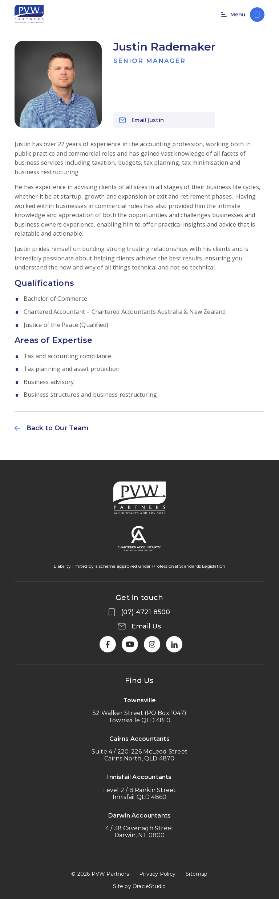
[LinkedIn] (174, 644)
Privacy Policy (157, 874)
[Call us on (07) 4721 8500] (257, 14)
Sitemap (196, 874)
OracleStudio (149, 886)
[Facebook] (108, 644)
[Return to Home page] (29, 14)
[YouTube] (130, 644)
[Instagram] (152, 644)
